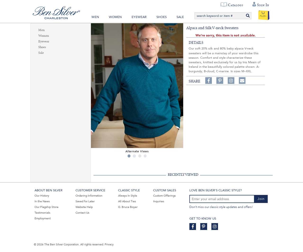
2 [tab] (134, 156)
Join (261, 199)
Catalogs (235, 5)
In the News (42, 201)
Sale (180, 17)
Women (115, 17)
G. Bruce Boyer (128, 207)
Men (95, 17)
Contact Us (82, 213)
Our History (42, 196)
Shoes (161, 17)
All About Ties (127, 201)
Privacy (109, 244)
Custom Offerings (164, 196)
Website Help (84, 207)
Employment (43, 218)
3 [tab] (139, 156)
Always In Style (127, 196)
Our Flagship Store (46, 207)
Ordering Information (89, 196)
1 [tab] (129, 156)
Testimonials (42, 213)
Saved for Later (85, 201)
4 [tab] (145, 156)
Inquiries (158, 201)
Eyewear (139, 17)
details (196, 43)
